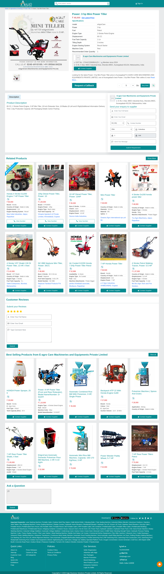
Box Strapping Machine (27, 523)
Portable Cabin (47, 521)
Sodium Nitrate (36, 541)
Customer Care (16, 554)
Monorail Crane (99, 530)
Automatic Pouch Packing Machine (85, 534)
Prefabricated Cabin (109, 526)
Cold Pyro (134, 539)
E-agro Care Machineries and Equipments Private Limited (106, 55)
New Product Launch (91, 562)
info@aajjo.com (125, 555)
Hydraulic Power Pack (121, 528)
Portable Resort (58, 526)
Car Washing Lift (16, 537)
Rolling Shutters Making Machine (141, 534)
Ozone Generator (124, 539)
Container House (62, 528)
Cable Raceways (142, 532)
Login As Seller (89, 567)
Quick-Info (14, 559)
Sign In (139, 3)
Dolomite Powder (82, 541)
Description (14, 96)
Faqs (12, 564)
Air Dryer (126, 534)
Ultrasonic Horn (131, 532)
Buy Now (145, 84)
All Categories (31, 554)
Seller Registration (90, 549)
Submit (12, 345)
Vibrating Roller (90, 521)
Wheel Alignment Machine (40, 537)
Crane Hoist (88, 530)
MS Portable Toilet (46, 526)
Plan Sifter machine (118, 532)
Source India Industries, (78, 215)
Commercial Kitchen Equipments (100, 532)
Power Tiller (27, 7)
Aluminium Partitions (136, 521)
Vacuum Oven (73, 528)
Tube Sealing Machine (103, 521)
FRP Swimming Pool (110, 537)
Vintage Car (76, 539)
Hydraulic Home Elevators (73, 523)
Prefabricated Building (139, 526)
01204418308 (124, 549)
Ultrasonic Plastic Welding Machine (22, 534)
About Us (14, 549)
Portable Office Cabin (124, 526)
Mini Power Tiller (108, 194)
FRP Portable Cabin (84, 526)
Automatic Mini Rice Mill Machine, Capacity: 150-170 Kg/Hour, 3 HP (81, 456)
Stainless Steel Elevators (130, 523)
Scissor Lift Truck (115, 523)
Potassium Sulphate (48, 541)
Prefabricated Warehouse (19, 528)
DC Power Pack (94, 528)
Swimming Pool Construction (127, 537)
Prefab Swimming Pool (95, 537)
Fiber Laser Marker (44, 532)
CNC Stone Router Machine (138, 528)
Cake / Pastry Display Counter (27, 532)
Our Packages (89, 554)
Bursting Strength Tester (122, 530)
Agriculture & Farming (16, 7)
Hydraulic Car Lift (103, 523)
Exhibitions (14, 562)
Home (6, 7)
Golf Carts (68, 539)
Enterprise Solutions (91, 564)
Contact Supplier (86, 67)
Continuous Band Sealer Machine (62, 534)
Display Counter (59, 523)
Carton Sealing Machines (44, 523)
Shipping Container (49, 528)
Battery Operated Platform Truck (91, 539)
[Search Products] (55, 3)
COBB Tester (109, 530)
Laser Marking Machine (33, 521)
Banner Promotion (90, 557)
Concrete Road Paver (23, 541)
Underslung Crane (68, 530)
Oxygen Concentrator (110, 539)
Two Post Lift (27, 537)
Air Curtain (84, 532)
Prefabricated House (35, 528)
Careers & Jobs (31, 551)
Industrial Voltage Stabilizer (32, 530)
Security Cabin (144, 523)
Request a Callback (84, 84)
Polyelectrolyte (94, 541)
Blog (12, 557)
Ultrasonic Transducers (42, 534)
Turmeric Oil (60, 541)
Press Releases (31, 549)
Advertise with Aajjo (90, 551)
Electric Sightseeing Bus (55, 539)
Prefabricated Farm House (30, 526)
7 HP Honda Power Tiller (111, 263)
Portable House (16, 526)
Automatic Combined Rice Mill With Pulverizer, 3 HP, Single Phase (80, 393)
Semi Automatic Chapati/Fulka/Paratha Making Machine (68, 537)
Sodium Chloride (70, 541)
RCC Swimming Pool (145, 537)
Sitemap (13, 551)
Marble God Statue (74, 532)
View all (153, 354)
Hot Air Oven (83, 528)
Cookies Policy (52, 549)
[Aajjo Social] (140, 517)
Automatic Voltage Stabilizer (51, 530)
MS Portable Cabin (71, 526)
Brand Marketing (89, 559)
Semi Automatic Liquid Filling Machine (110, 534)
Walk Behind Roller (77, 521)
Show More (151, 157)
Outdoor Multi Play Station (61, 521)
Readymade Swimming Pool (20, 539)
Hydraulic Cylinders (106, 528)
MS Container (96, 526)
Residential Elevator (90, 523)
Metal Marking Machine (59, 532)
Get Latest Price (88, 17)
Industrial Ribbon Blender (120, 521)
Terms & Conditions (54, 551)
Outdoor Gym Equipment (38, 539)
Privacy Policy (52, 554)
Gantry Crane (79, 530)
